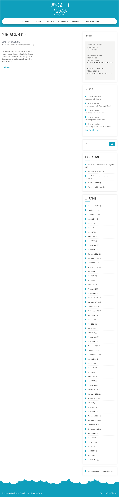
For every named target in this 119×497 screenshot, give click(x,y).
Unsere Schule (24, 21)
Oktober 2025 (92, 210)
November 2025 (93, 206)
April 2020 (91, 451)
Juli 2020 (91, 438)
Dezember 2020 (93, 416)
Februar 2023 (92, 337)
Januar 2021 (92, 411)
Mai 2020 (91, 446)
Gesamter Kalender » (92, 130)
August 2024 (92, 271)
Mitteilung (20, 45)
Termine (38, 21)
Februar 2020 (92, 460)
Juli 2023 (91, 320)
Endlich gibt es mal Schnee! (11, 41)
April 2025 (91, 236)
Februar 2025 (92, 245)
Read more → (7, 67)
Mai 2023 (91, 328)
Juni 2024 (91, 276)
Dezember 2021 (93, 390)
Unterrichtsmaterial (93, 21)
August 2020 (92, 433)
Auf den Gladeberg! (95, 183)
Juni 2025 (91, 228)
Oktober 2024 (92, 263)
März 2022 (91, 381)
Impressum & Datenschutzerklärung (100, 471)
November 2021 (93, 394)
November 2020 (93, 420)
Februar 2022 (92, 385)
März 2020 (91, 455)
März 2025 (91, 241)
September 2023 (93, 311)
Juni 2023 (91, 324)
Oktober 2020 (92, 425)
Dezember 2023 (93, 298)
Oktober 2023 (92, 306)
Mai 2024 (91, 280)
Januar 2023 (92, 341)
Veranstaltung (29, 45)
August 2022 (92, 359)
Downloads (76, 21)
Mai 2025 (91, 232)
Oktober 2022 (92, 350)
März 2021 (91, 407)
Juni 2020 (91, 442)
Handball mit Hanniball (96, 171)
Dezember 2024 (93, 254)
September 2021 (93, 398)
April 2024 (91, 285)
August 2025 (92, 219)
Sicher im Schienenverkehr (97, 187)
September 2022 (93, 355)
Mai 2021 (91, 403)
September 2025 (93, 214)
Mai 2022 (91, 372)
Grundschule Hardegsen (59, 8)
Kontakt (49, 21)
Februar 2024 (92, 289)
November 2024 (93, 258)
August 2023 (92, 315)
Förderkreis (62, 21)
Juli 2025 (91, 223)
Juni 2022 (91, 368)
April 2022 (91, 376)
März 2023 (91, 333)
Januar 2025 (92, 249)
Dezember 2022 (93, 346)
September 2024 (93, 267)
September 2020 (93, 429)
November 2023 (93, 302)
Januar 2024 (92, 293)
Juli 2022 (91, 363)
